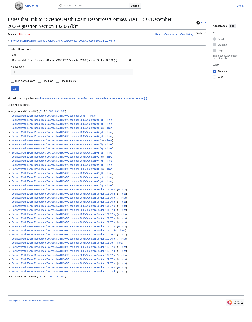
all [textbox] (14, 72)
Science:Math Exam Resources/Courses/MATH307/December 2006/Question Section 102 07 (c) (64, 255)
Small (221, 39)
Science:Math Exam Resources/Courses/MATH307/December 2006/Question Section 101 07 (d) (64, 218)
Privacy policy (14, 301)
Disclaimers (48, 301)
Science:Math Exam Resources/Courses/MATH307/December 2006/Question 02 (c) (57, 140)
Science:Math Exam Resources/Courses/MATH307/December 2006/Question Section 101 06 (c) (64, 197)
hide (232, 26)
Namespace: (17, 66)
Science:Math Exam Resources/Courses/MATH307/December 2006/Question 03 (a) (57, 148)
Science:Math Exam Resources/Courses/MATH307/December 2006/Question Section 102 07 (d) (64, 259)
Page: (14, 54)
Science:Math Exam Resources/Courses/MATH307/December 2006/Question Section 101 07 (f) (64, 230)
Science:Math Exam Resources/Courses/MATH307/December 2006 (48, 115)
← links (91, 115)
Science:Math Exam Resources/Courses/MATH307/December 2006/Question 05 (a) (57, 181)
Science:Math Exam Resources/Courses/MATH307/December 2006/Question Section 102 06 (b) (63, 40)
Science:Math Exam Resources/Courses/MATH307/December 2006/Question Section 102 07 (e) (64, 263)
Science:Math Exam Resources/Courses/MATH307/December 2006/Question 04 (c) (57, 169)
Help (200, 23)
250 (57, 111)
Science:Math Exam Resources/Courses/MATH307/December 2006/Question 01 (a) (57, 119)
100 (51, 111)
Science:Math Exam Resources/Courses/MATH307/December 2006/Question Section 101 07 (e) (64, 222)
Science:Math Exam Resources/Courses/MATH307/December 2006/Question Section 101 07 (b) (64, 210)
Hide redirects (68, 81)
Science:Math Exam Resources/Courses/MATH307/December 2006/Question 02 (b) (57, 136)
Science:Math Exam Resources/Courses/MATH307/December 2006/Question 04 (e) (57, 177)
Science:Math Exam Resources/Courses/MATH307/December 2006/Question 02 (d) (57, 144)
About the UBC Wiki (32, 301)
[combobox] (72, 60)
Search (135, 5)
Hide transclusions (25, 81)
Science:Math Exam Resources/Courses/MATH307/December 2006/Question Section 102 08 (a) (64, 267)
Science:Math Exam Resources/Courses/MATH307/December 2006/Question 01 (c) (57, 128)
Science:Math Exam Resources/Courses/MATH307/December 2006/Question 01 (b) (57, 124)
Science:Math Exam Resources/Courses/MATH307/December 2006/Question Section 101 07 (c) (64, 214)
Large (221, 50)
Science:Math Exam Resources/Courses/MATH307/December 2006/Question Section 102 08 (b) (64, 271)
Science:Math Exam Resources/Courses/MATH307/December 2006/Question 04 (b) (57, 165)
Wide (220, 77)
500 (63, 111)
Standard (223, 44)
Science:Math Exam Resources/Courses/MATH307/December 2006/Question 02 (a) (57, 132)
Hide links (48, 81)
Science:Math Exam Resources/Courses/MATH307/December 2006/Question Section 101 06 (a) (64, 189)
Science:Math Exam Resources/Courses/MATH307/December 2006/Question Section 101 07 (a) (64, 206)
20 (41, 111)
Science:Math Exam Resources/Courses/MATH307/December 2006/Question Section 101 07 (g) (64, 226)
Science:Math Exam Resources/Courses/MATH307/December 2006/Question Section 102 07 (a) (64, 247)
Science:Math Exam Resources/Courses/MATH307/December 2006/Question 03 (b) (57, 152)
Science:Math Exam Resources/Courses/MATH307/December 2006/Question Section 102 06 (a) (64, 234)
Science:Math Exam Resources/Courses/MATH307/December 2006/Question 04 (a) (57, 160)
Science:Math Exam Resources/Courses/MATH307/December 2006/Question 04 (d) (57, 173)
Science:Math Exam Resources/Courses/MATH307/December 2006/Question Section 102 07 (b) (64, 251)
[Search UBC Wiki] (93, 6)
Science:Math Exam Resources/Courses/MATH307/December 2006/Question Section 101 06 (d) (64, 201)
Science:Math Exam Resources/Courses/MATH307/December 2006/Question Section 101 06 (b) (64, 193)
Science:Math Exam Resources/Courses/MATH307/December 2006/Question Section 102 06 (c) (64, 238)
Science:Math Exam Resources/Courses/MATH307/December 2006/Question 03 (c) (57, 156)
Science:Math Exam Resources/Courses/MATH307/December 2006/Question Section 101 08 (62, 242)
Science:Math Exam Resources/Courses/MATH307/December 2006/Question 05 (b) (57, 185)
